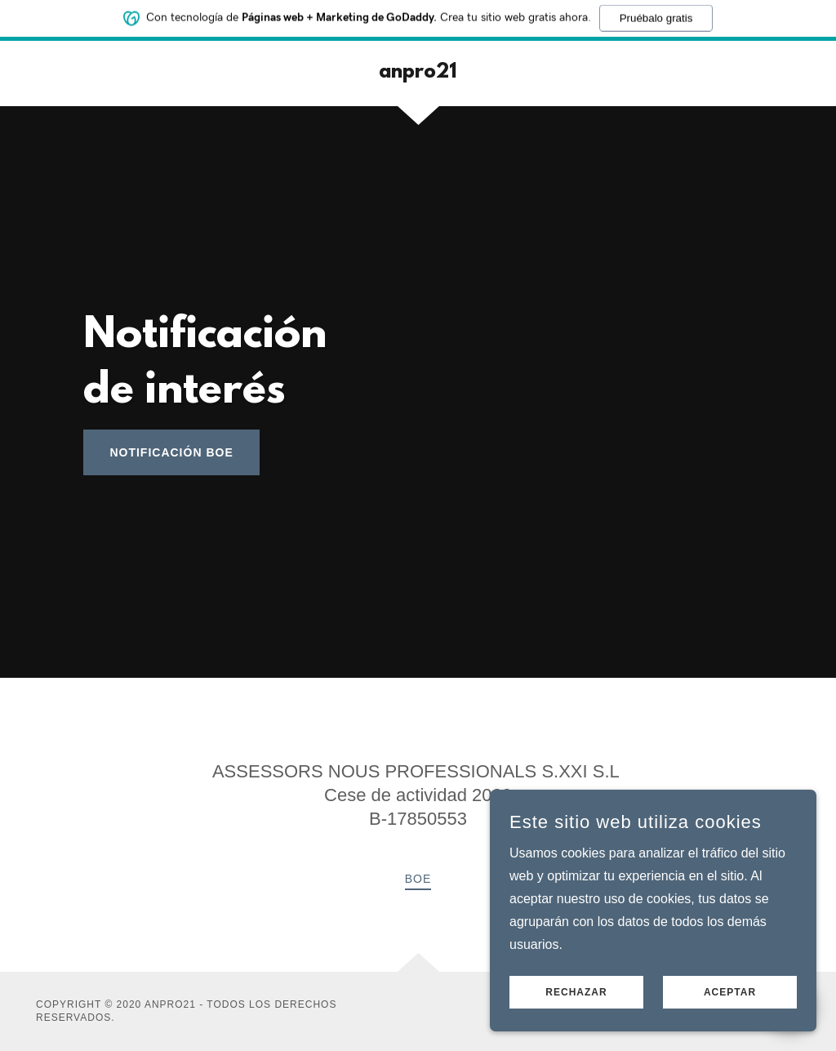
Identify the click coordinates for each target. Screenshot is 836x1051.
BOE (418, 878)
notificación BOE (171, 452)
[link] (417, 73)
